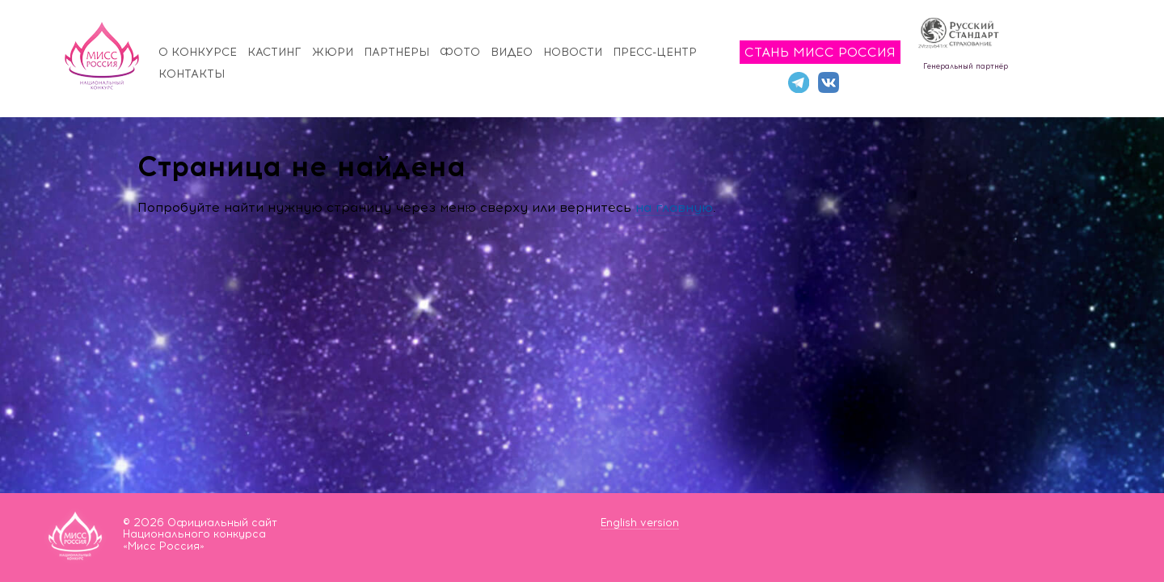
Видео (512, 52)
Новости (572, 52)
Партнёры (396, 52)
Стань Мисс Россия (820, 52)
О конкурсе (197, 52)
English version (640, 523)
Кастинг (274, 52)
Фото (460, 52)
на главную (674, 207)
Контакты (191, 74)
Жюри (332, 52)
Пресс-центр (655, 52)
